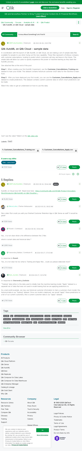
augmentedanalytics (21, 316)
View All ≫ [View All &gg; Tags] (6, 328)
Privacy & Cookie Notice (63, 417)
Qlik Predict (45, 22)
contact (47, 316)
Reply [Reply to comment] (74, 199)
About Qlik (31, 403)
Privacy (30, 416)
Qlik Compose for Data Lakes (12, 377)
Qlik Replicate (6, 374)
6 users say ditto (8, 159)
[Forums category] (4, 341)
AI (37, 22)
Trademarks (58, 420)
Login (32, 2)
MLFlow (47, 319)
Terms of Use (59, 423)
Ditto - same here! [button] (9, 162)
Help (63, 8)
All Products (5, 358)
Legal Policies (59, 413)
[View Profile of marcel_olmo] (13, 206)
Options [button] (78, 22)
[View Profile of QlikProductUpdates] (16, 43)
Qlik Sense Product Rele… (47, 322)
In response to (9, 258)
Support (4, 422)
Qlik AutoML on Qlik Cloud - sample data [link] (18, 25)
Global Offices (32, 425)
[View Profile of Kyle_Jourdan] (13, 275)
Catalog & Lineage (8, 387)
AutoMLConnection (36, 316)
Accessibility (31, 412)
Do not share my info (62, 433)
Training (4, 419)
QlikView (4, 371)
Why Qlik (4, 394)
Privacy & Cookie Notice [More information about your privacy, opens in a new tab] (20, 445)
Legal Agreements (60, 426)
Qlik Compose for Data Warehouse (14, 381)
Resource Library (7, 403)
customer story (57, 316)
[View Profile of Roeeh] (11, 229)
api (12, 316)
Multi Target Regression (12, 322)
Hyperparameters (18, 319)
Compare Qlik (6, 412)
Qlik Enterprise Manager (9, 384)
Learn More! (41, 16)
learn (28, 319)
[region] (27, 437)
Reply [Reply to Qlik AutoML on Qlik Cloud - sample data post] (74, 167)
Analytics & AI (29, 22)
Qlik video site (33, 136)
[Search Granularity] (9, 34)
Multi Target (72, 319)
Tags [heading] (5, 311)
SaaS (10, 141)
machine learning (37, 319)
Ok (42, 430)
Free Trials (5, 409)
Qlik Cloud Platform (8, 361)
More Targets (56, 319)
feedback (7, 319)
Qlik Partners (5, 406)
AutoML (6, 316)
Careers (30, 419)
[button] (79, 43)
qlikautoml (61, 322)
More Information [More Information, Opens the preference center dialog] (42, 435)
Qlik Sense (5, 364)
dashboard (67, 316)
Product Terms (59, 430)
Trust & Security (33, 409)
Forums (18, 22)
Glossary (4, 416)
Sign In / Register (73, 8)
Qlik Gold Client (6, 390)
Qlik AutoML (5, 368)
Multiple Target (27, 322)
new (35, 322)
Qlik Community (7, 22)
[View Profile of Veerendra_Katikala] (15, 253)
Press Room (31, 406)
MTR (64, 319)
